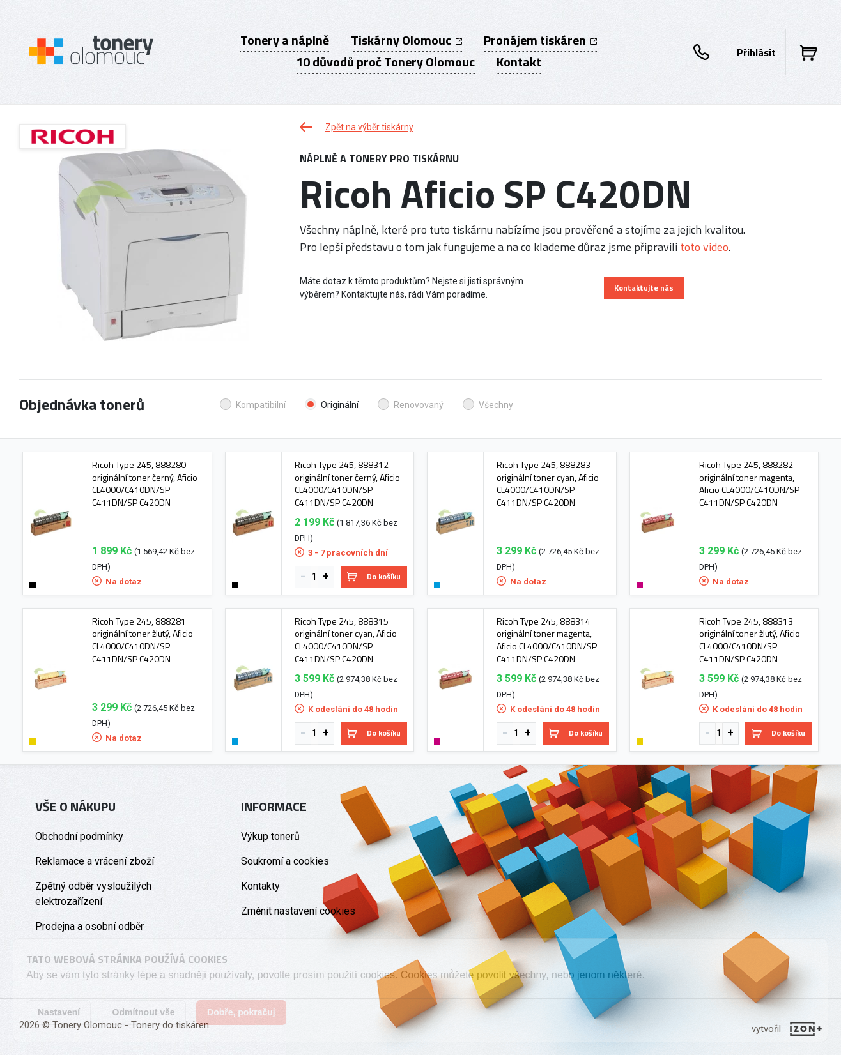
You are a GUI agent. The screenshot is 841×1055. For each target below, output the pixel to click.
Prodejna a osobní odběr (89, 926)
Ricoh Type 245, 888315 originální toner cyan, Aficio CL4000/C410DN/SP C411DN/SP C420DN (346, 640)
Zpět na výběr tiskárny (356, 127)
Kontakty (260, 886)
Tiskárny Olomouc (406, 40)
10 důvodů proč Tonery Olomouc (385, 62)
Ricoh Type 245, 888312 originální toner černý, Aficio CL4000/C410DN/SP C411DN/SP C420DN (347, 483)
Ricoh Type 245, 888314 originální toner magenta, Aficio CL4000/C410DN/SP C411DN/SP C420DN (547, 640)
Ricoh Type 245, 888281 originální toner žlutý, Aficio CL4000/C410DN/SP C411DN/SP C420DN (142, 640)
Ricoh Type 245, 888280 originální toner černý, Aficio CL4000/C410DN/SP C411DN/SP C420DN (144, 483)
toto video (704, 246)
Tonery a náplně (284, 40)
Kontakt (519, 62)
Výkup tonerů (270, 836)
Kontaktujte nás (643, 288)
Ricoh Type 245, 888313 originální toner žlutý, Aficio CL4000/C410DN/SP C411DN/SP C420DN (749, 640)
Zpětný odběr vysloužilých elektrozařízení (93, 893)
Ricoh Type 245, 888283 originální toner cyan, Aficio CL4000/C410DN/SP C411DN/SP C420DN (548, 483)
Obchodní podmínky (79, 836)
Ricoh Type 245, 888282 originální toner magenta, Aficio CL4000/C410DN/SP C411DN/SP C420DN (749, 483)
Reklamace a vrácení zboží (94, 861)
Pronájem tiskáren (540, 40)
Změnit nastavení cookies (298, 911)
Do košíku (374, 576)
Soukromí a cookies (285, 861)
